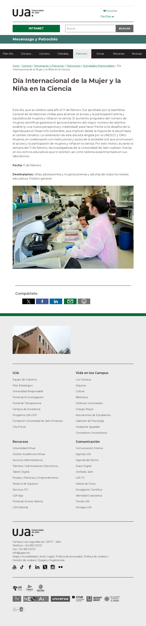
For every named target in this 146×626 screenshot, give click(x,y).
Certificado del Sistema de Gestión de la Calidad (19, 609)
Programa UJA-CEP (25, 415)
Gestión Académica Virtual (29, 454)
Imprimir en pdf (84, 301)
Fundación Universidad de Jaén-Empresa (38, 420)
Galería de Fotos (86, 483)
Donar (100, 53)
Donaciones (28, 53)
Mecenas (118, 53)
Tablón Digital (21, 471)
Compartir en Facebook (42, 301)
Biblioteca (82, 397)
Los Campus (83, 379)
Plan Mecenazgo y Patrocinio (10, 53)
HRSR (17, 599)
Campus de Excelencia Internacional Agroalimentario (29, 588)
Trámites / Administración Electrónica (35, 466)
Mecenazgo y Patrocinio (35, 39)
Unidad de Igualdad (88, 426)
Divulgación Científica (89, 489)
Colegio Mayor (84, 409)
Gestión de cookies (24, 560)
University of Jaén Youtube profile (14, 567)
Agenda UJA (83, 454)
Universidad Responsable (28, 391)
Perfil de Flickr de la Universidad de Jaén (60, 567)
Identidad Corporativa (89, 495)
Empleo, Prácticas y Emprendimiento (35, 477)
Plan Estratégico (23, 385)
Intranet (36, 28)
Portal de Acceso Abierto (28, 501)
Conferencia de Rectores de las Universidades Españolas (78, 599)
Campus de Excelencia (26, 409)
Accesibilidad (29, 556)
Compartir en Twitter (28, 301)
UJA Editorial (20, 507)
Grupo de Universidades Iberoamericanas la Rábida (112, 599)
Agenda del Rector (87, 460)
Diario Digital (83, 466)
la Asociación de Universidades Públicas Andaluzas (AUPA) (94, 599)
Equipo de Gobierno (25, 379)
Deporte (81, 385)
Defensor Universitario (89, 403)
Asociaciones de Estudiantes (93, 415)
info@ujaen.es (21, 552)
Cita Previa (19, 426)
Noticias (137, 53)
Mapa (16, 556)
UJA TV (80, 477)
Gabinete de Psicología (90, 420)
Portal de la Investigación (28, 397)
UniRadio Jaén (84, 471)
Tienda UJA (82, 501)
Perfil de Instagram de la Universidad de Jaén (53, 567)
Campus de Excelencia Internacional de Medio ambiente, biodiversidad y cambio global (41, 588)
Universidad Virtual (24, 448)
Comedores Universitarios (91, 432)
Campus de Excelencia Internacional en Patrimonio (18, 588)
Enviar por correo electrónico (70, 301)
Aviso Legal (47, 556)
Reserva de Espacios (25, 483)
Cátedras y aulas (65, 53)
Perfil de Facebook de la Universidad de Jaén (30, 567)
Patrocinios (83, 53)
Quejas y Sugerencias (51, 560)
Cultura (80, 391)
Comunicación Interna (89, 448)
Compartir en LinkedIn (56, 301)
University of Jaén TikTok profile (22, 567)
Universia (60, 599)
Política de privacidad (69, 556)
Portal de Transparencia (27, 403)
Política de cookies (95, 556)
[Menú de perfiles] (107, 16)
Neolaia (36, 599)
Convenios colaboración (47, 53)
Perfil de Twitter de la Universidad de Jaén (45, 567)
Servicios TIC (20, 489)
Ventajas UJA (84, 507)
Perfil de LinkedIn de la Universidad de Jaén (37, 567)
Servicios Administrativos (28, 460)
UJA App (18, 495)
